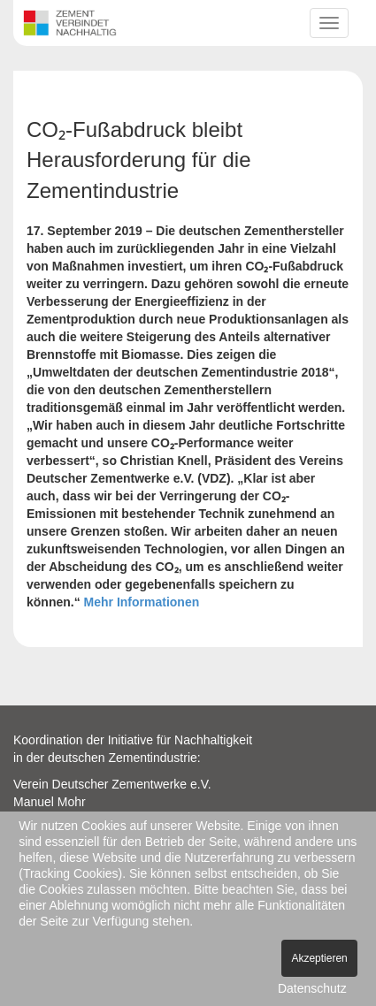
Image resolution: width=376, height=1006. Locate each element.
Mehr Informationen (142, 602)
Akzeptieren (319, 958)
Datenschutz (312, 988)
